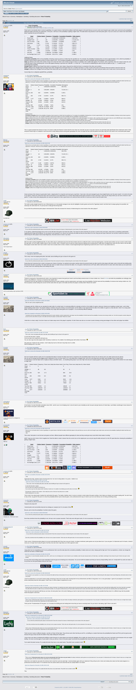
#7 (132, 253)
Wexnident (6, 238)
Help (10, 13)
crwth (4, 200)
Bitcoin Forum (6, 16)
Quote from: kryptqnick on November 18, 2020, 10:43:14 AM (37, 313)
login (16, 8)
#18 (132, 570)
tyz (32, 27)
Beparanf (5, 612)
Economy (13, 16)
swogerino (6, 75)
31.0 (19, 11)
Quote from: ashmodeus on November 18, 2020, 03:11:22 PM (37, 554)
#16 (132, 527)
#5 (132, 224)
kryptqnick (6, 274)
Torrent (22, 11)
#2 (132, 76)
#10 (132, 329)
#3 (132, 140)
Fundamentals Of (8, 527)
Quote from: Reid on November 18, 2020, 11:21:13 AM (36, 480)
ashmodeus (6, 401)
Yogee (5, 650)
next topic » (130, 19)
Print (131, 20)
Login (18, 13)
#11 (132, 348)
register (20, 8)
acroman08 (6, 425)
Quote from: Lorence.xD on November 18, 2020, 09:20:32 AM (37, 573)
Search (14, 13)
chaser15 (5, 500)
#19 (132, 612)
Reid (4, 329)
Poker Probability (45, 16)
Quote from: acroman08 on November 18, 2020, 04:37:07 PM (37, 474)
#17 (132, 547)
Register (22, 13)
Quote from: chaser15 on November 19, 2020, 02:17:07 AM (37, 530)
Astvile (43, 27)
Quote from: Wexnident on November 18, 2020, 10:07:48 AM (37, 300)
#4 (132, 201)
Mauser (5, 140)
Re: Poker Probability (33, 75)
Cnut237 (5, 297)
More (26, 13)
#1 (132, 26)
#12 (132, 402)
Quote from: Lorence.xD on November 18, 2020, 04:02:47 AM (37, 143)
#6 (132, 238)
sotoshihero (49, 27)
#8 (132, 275)
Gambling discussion (34, 16)
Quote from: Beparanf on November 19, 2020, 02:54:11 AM (37, 665)
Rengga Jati (37, 27)
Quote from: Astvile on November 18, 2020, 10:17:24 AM (36, 332)
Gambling (26, 16)
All (13, 20)
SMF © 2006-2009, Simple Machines (73, 687)
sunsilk (5, 546)
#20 (132, 651)
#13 (132, 425)
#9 (132, 298)
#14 (132, 471)
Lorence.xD (6, 25)
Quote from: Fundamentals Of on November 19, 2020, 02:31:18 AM (38, 597)
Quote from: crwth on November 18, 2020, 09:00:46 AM (36, 227)
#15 (132, 501)
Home (6, 13)
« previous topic (123, 19)
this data (106, 278)
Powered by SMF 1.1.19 (60, 687)
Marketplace (19, 16)
